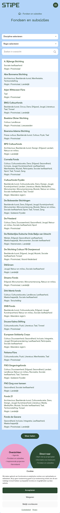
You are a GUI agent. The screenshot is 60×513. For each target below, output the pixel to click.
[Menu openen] (55, 5)
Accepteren (30, 490)
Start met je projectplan (45, 457)
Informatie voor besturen (45, 460)
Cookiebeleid (26, 510)
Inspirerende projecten (16, 461)
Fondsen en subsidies (15, 458)
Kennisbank (15, 465)
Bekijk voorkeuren (30, 504)
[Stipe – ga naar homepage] (11, 5)
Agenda (16, 455)
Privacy (35, 510)
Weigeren (30, 497)
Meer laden (30, 436)
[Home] (19, 14)
